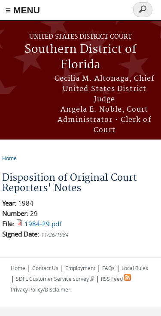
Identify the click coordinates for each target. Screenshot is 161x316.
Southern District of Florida (80, 57)
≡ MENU (23, 10)
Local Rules (135, 267)
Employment (80, 267)
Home (9, 158)
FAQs (108, 267)
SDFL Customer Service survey (55, 278)
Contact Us (45, 267)
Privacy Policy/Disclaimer (40, 289)
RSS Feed (116, 278)
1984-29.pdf (42, 223)
